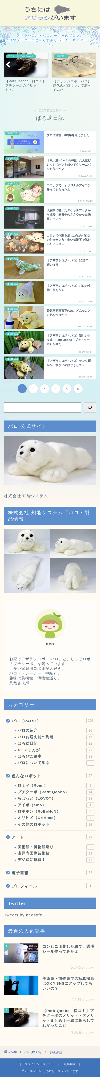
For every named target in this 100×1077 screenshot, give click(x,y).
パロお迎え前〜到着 (56, 737)
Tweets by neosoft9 (24, 915)
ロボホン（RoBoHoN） (56, 811)
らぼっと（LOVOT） (56, 798)
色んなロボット (52, 775)
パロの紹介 (56, 730)
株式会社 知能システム (26, 496)
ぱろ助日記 (56, 743)
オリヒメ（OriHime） (56, 818)
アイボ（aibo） (56, 805)
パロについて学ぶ (56, 763)
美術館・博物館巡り (56, 847)
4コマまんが (56, 750)
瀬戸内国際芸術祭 (56, 853)
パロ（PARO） (52, 720)
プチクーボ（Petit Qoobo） (56, 792)
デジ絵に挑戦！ (56, 860)
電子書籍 (52, 872)
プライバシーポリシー (39, 1064)
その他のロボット (56, 824)
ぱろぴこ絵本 (56, 756)
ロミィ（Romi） (56, 785)
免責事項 (69, 1064)
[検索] (90, 407)
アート (52, 836)
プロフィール (52, 885)
